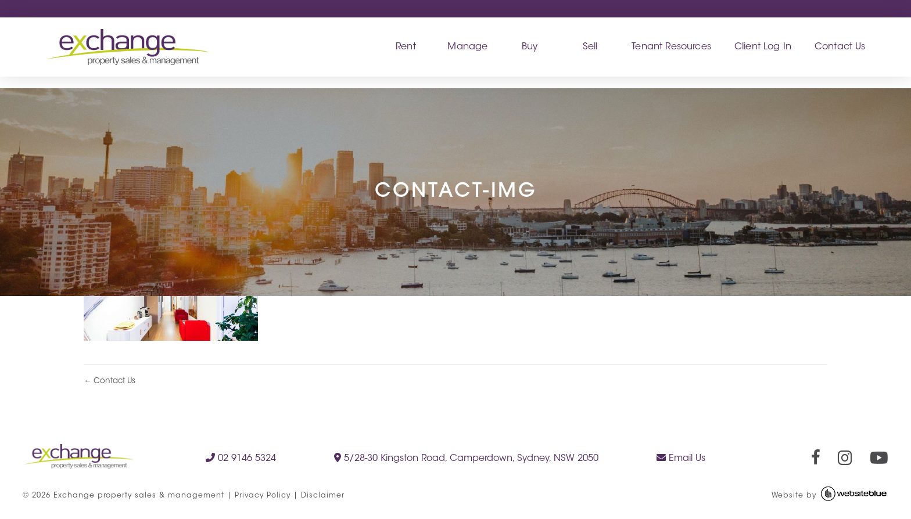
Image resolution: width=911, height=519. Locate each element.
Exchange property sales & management (138, 495)
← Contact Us (109, 381)
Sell (590, 47)
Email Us (681, 458)
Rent (406, 47)
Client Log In (762, 47)
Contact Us (840, 47)
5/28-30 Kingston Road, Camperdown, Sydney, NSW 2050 (466, 458)
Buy (529, 47)
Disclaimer (323, 495)
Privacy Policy (262, 495)
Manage (467, 47)
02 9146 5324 (241, 458)
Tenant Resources (671, 47)
